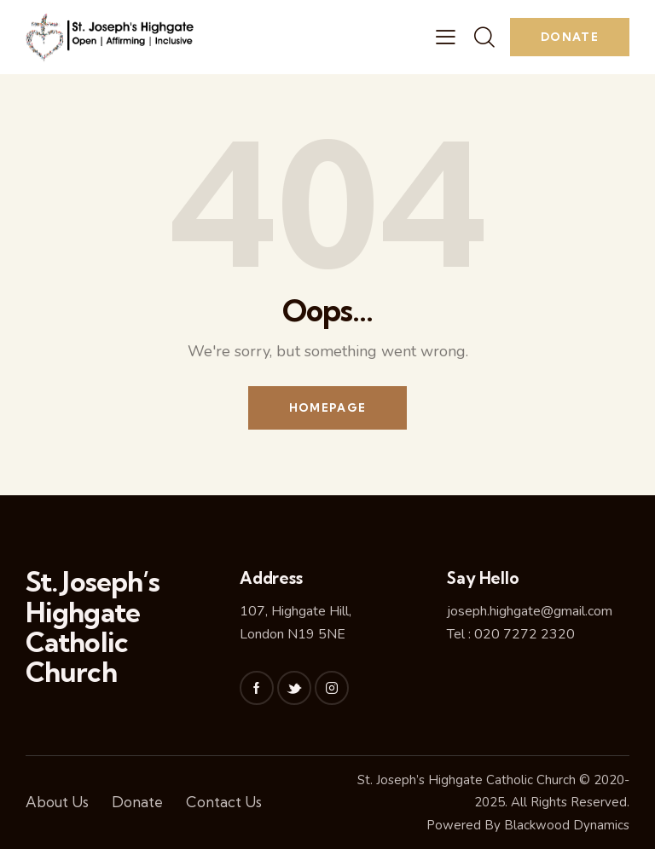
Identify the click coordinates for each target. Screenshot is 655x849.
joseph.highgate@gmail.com (529, 611)
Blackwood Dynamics (566, 825)
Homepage (327, 407)
